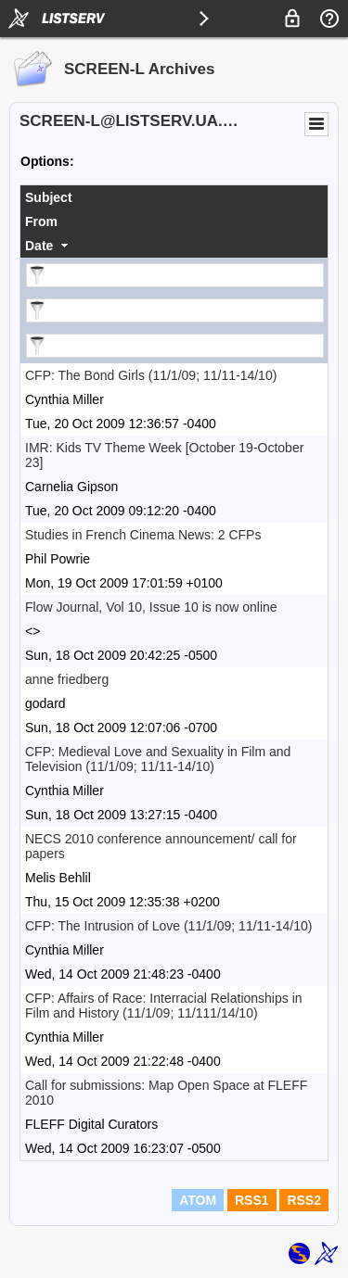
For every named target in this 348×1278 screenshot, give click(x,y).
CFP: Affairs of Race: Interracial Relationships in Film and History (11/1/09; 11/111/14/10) (164, 1005)
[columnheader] (174, 197)
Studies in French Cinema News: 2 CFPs (143, 534)
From (41, 221)
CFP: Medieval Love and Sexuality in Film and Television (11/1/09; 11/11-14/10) (157, 759)
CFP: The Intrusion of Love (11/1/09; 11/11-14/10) (168, 925)
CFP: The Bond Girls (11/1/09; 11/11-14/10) (151, 375)
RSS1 (252, 1200)
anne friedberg (67, 679)
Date (39, 245)
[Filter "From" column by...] (175, 310)
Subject (48, 197)
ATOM (197, 1200)
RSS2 (304, 1200)
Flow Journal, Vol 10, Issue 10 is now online (151, 607)
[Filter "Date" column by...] (175, 346)
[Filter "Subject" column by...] (175, 275)
